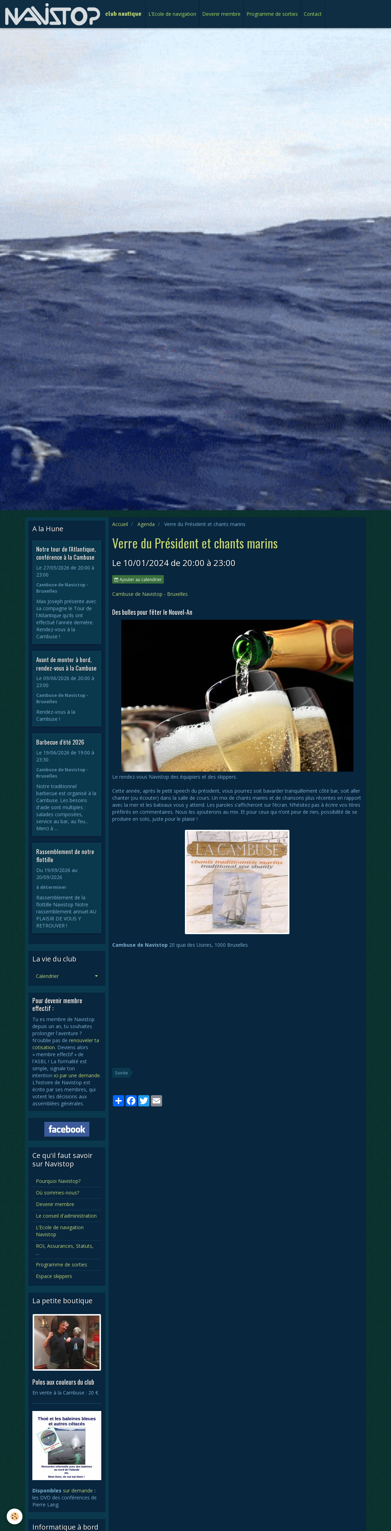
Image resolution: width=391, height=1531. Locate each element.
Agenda (146, 524)
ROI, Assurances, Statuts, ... (65, 1249)
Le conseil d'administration (66, 1215)
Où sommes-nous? (57, 1192)
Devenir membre (221, 14)
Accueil (120, 524)
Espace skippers (54, 1276)
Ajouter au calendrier (138, 579)
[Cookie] (15, 1516)
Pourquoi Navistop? (58, 1181)
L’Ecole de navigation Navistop (60, 1231)
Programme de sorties (272, 14)
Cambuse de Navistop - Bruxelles (150, 594)
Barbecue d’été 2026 (60, 742)
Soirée (121, 1073)
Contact (313, 14)
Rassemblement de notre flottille (65, 855)
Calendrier (47, 976)
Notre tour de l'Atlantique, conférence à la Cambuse (66, 552)
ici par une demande (77, 1075)
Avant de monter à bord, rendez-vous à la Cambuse (66, 663)
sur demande (78, 1490)
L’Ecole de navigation (172, 14)
